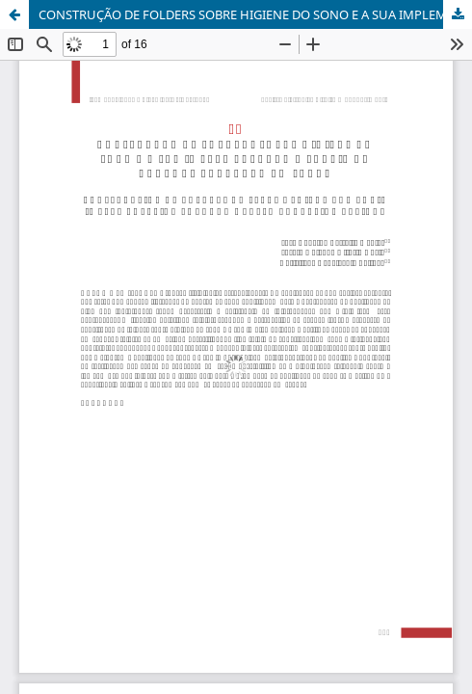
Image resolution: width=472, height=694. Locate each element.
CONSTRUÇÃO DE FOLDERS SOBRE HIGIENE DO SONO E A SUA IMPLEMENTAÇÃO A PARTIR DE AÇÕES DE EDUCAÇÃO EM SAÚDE (255, 14)
